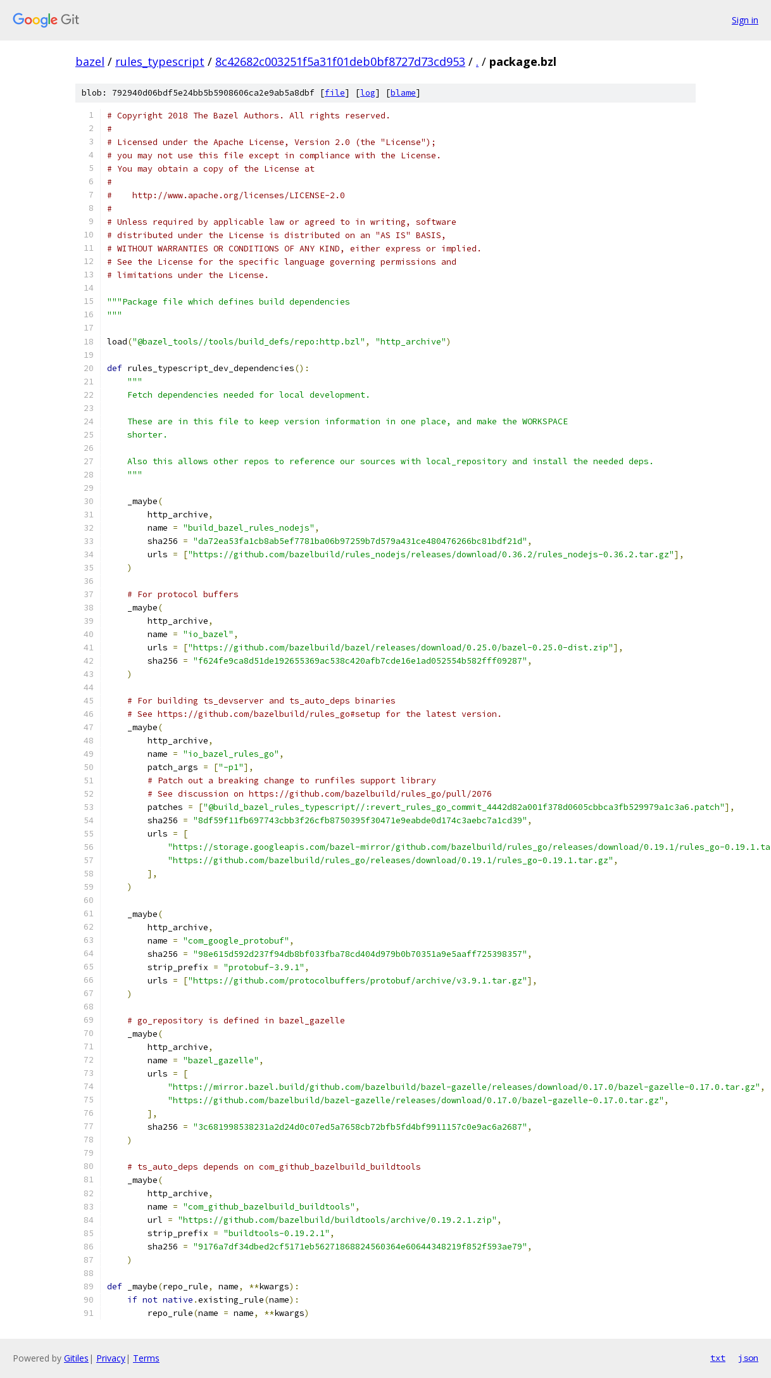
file (335, 92)
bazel (89, 61)
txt (717, 1357)
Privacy (110, 1358)
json (748, 1357)
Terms (146, 1358)
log (367, 92)
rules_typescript (159, 61)
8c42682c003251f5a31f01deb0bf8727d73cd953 (340, 61)
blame (403, 92)
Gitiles (76, 1358)
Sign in (745, 20)
